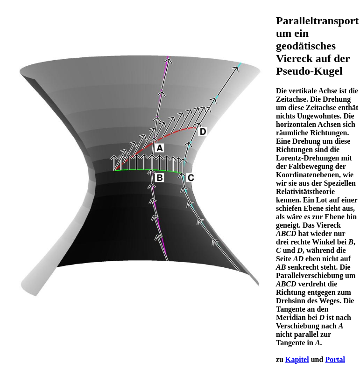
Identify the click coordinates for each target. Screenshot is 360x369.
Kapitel (297, 359)
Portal (335, 359)
